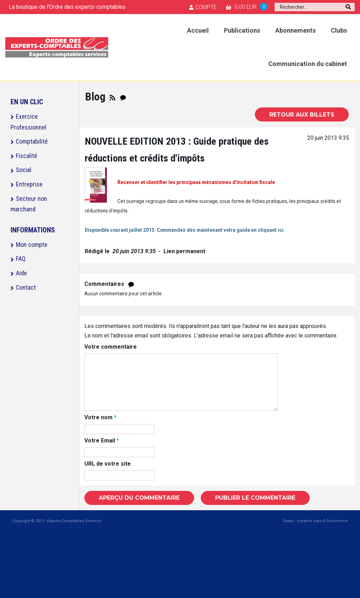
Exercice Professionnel (28, 122)
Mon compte (31, 244)
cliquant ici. (271, 230)
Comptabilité (32, 141)
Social (23, 169)
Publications (242, 30)
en (254, 230)
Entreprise (29, 184)
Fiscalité (26, 155)
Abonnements (295, 30)
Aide (21, 273)
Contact (26, 287)
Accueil (198, 30)
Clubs (339, 30)
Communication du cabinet (307, 63)
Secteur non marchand (29, 204)
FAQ (21, 258)
